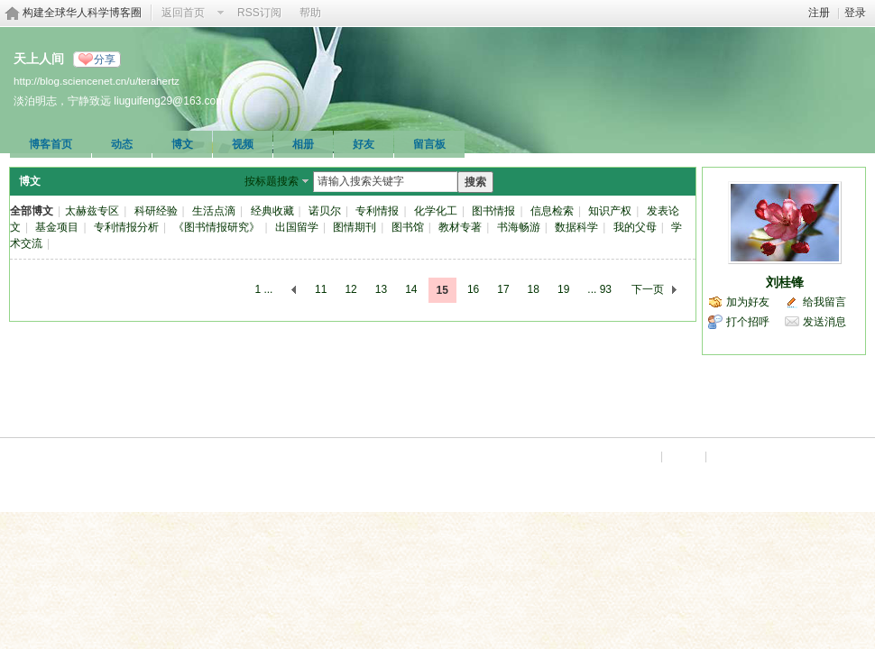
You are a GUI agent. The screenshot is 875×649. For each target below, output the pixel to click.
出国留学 (296, 227)
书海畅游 (518, 227)
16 (473, 289)
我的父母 (635, 227)
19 (563, 289)
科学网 (728, 456)
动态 (122, 144)
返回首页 (183, 12)
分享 (104, 59)
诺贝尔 (325, 211)
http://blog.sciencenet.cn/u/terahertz (97, 81)
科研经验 (156, 211)
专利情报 (377, 211)
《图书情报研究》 (216, 227)
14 (411, 289)
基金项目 (56, 227)
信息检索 (552, 211)
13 (381, 289)
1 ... (263, 289)
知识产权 (609, 211)
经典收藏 (272, 211)
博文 (182, 144)
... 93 (599, 289)
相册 (303, 144)
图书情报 (493, 211)
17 (503, 289)
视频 (242, 144)
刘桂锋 (785, 282)
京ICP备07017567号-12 (811, 456)
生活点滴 (213, 211)
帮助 (310, 12)
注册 (819, 12)
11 (321, 289)
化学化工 (435, 211)
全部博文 (31, 211)
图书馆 (407, 227)
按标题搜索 (271, 181)
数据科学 (576, 227)
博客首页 (50, 144)
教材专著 (460, 227)
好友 (363, 144)
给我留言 (824, 302)
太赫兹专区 (92, 211)
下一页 (647, 289)
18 (533, 289)
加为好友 (747, 302)
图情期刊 (354, 227)
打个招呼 (747, 321)
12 (350, 289)
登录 (855, 12)
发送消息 (824, 321)
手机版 (684, 456)
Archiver (636, 456)
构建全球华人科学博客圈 (82, 12)
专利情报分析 (126, 227)
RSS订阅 (259, 12)
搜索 (475, 182)
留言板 (429, 144)
